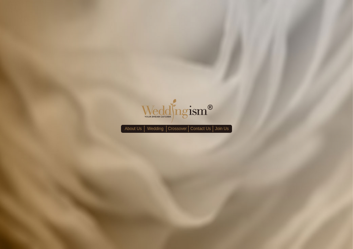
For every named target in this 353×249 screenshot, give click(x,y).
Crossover (177, 128)
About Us (133, 128)
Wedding (155, 128)
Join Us (222, 128)
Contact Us (200, 128)
